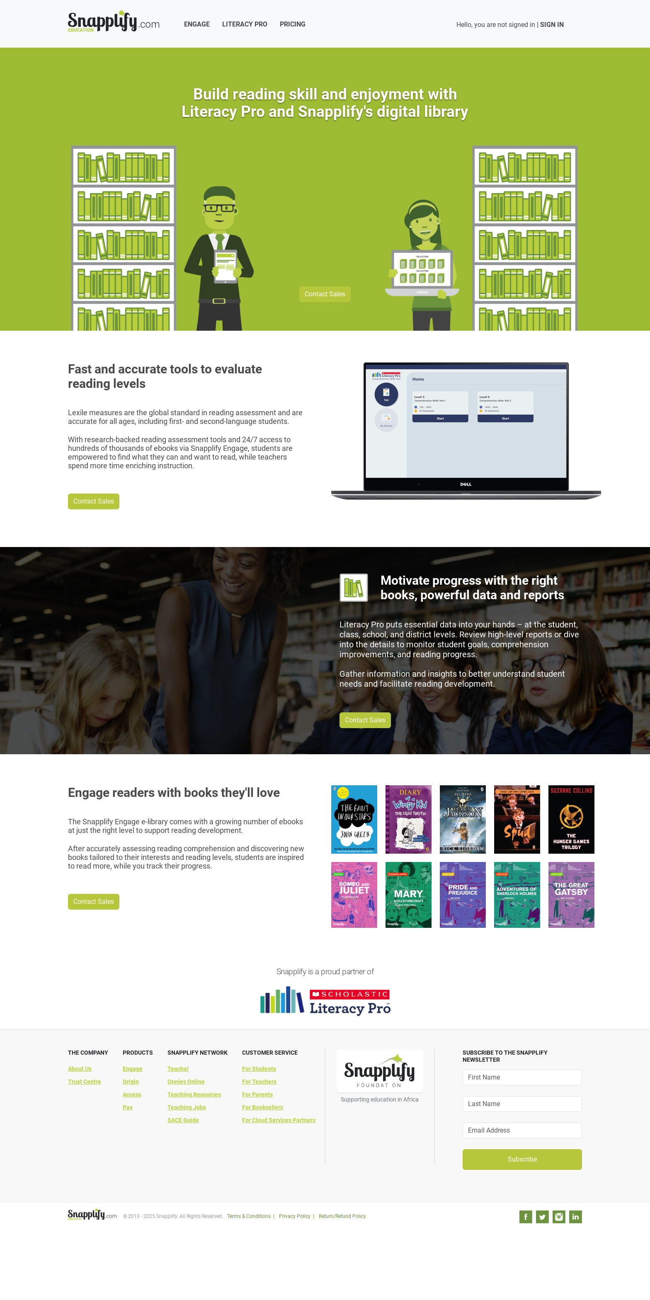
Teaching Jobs (186, 1107)
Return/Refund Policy (342, 1216)
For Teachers (259, 1081)
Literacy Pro (244, 24)
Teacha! (178, 1068)
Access (132, 1094)
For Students (259, 1068)
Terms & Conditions (249, 1216)
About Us (80, 1068)
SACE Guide (183, 1120)
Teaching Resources (194, 1094)
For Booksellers (262, 1107)
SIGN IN (552, 25)
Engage (197, 24)
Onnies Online (186, 1081)
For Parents (257, 1094)
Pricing (293, 24)
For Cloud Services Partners (278, 1120)
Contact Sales (325, 294)
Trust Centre (84, 1081)
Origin (131, 1081)
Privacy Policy (294, 1216)
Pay (128, 1107)
